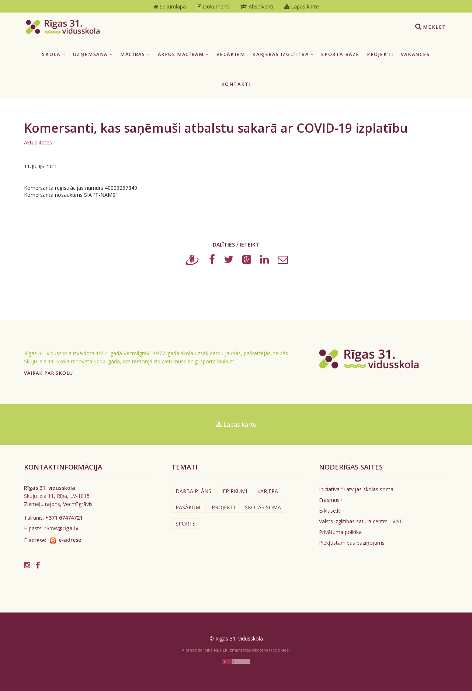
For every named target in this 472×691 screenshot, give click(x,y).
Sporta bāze (340, 54)
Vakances (415, 54)
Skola (53, 54)
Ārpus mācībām (183, 54)
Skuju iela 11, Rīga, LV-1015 (57, 495)
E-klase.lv (330, 510)
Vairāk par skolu (48, 373)
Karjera (267, 491)
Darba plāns (193, 491)
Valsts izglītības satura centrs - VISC (361, 521)
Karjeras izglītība (283, 54)
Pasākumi (189, 507)
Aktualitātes (38, 142)
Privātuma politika (340, 531)
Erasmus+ (331, 499)
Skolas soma (263, 507)
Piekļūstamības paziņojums (352, 542)
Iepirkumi (234, 491)
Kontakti (236, 84)
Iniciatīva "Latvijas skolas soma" (357, 489)
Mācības (135, 54)
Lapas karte (236, 424)
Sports (185, 523)
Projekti (380, 54)
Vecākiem (230, 54)
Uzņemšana (93, 54)
